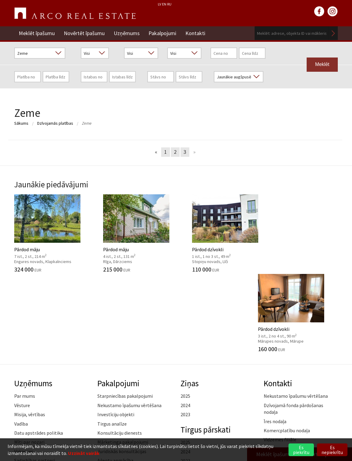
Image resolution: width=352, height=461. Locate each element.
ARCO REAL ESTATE (75, 13)
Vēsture (22, 325)
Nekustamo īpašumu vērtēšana (129, 325)
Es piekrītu (301, 449)
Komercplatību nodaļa (287, 350)
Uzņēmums (127, 33)
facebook (319, 11)
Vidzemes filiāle (280, 360)
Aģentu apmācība (115, 380)
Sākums (21, 123)
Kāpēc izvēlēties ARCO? (121, 390)
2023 (185, 334)
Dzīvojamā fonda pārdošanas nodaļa (293, 328)
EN (164, 4)
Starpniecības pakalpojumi (125, 316)
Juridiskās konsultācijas (121, 371)
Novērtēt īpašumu (84, 33)
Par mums (24, 316)
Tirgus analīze (112, 344)
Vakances (23, 371)
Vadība (21, 344)
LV (159, 4)
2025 (185, 316)
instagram (333, 11)
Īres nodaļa (275, 341)
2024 (185, 325)
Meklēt (333, 33)
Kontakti (196, 33)
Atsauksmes (26, 399)
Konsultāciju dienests (119, 353)
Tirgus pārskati (206, 349)
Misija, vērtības (29, 334)
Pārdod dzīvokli (218, 233)
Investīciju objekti (115, 334)
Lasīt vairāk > (324, 369)
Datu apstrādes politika (38, 353)
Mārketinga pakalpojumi (122, 362)
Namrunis (24, 408)
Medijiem (23, 390)
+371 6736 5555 (163, 434)
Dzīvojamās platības (55, 123)
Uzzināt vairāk (83, 453)
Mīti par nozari (29, 362)
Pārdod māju (51, 233)
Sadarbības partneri (34, 380)
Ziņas (190, 303)
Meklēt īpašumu (37, 33)
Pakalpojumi (163, 33)
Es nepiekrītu (332, 449)
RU (169, 4)
